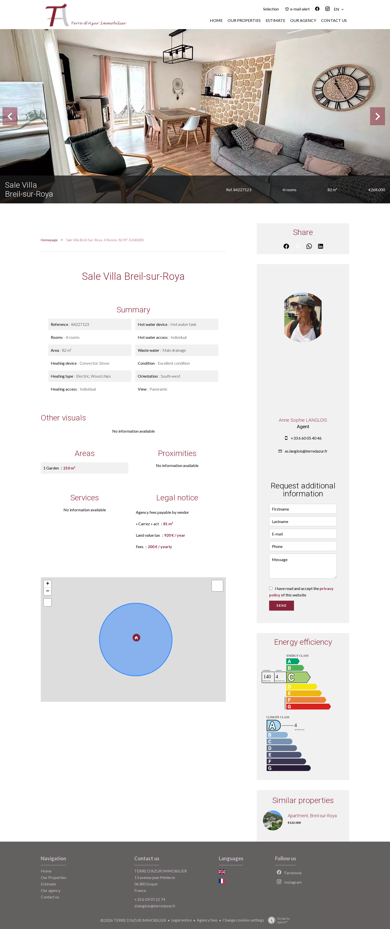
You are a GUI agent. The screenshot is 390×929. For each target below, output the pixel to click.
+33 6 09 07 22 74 (149, 899)
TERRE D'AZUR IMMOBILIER (160, 871)
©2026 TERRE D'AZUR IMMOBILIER (133, 920)
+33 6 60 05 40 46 (306, 438)
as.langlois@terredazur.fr (306, 451)
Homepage (49, 240)
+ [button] (47, 584)
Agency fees (207, 920)
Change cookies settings (243, 920)
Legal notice (181, 920)
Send (281, 605)
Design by (277, 920)
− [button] (47, 591)
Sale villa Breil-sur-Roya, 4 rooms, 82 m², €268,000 (105, 240)
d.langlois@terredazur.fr (155, 905)
